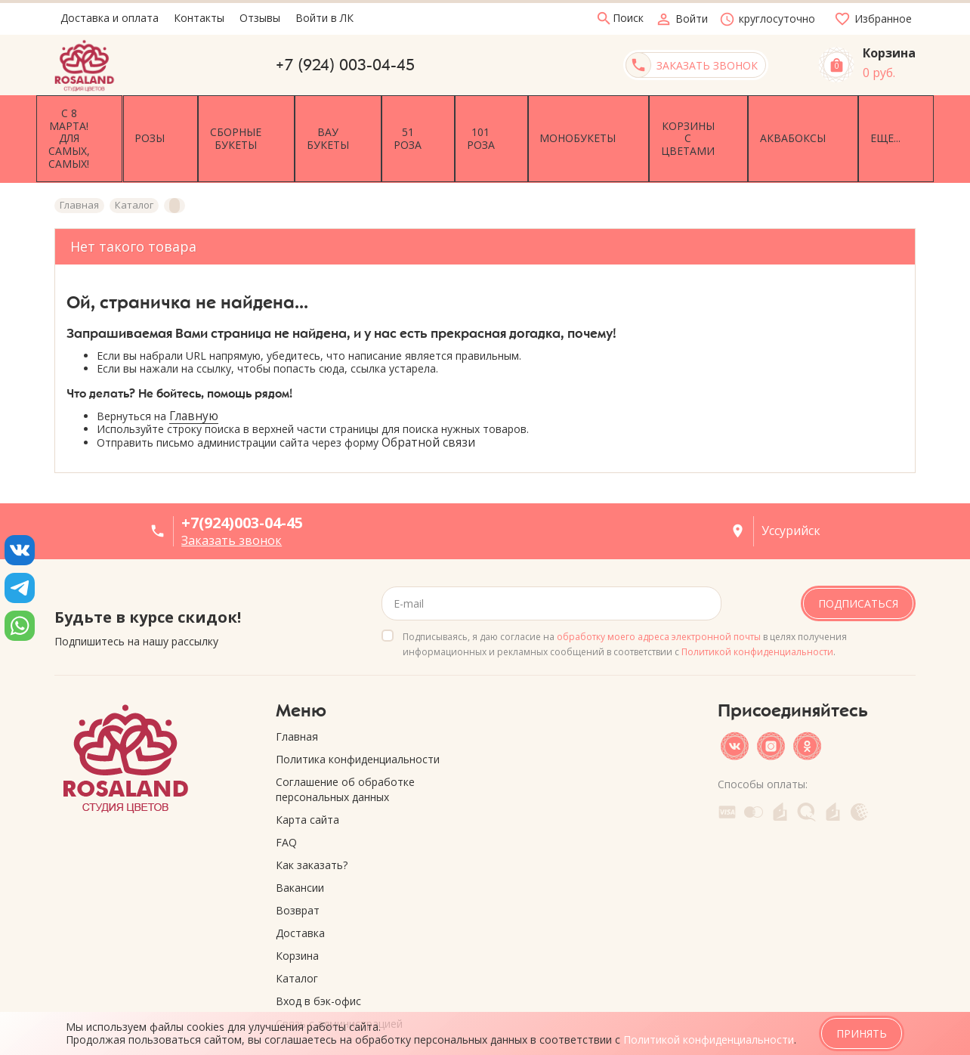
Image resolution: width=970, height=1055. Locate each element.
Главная (297, 692)
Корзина (297, 912)
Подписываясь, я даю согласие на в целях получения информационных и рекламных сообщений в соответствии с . (625, 600)
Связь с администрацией (339, 980)
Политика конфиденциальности (358, 715)
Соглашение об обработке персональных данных (345, 745)
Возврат (298, 866)
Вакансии (300, 844)
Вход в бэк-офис (318, 957)
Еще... (890, 117)
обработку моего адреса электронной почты (659, 592)
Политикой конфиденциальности (757, 608)
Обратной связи (428, 399)
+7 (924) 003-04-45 (345, 65)
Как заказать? (312, 821)
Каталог (297, 934)
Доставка (300, 889)
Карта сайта (307, 776)
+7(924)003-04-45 (242, 479)
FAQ (286, 798)
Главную (193, 372)
